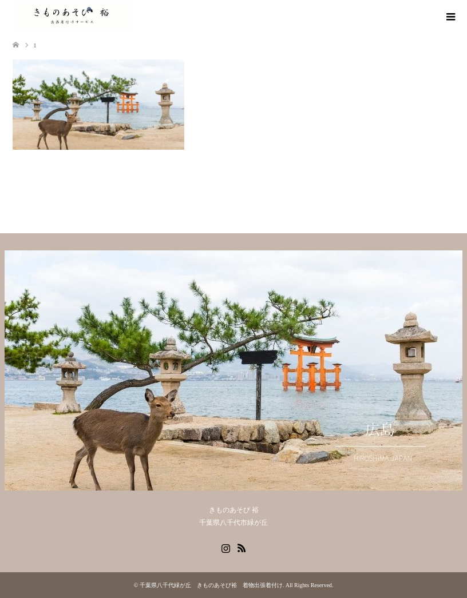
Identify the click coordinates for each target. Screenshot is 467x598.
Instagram (225, 547)
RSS (241, 547)
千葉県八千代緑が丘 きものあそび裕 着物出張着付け (211, 585)
